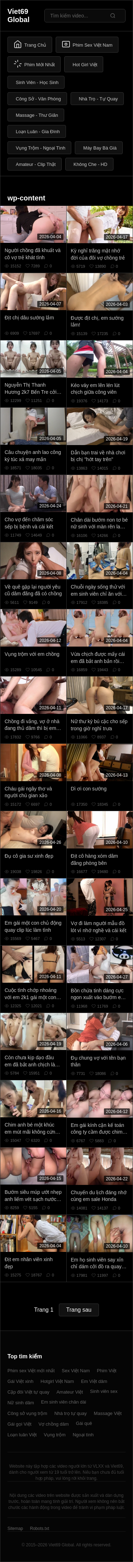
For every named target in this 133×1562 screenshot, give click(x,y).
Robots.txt (39, 1528)
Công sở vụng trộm (27, 1413)
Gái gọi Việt (19, 1424)
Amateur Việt (69, 1392)
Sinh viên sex (103, 1391)
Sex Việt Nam (76, 1370)
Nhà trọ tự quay (70, 1413)
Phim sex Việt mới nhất (31, 1370)
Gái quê (84, 1423)
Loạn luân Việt (22, 1434)
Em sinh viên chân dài (63, 1402)
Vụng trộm (55, 1434)
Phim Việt (106, 1370)
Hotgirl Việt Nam (57, 1381)
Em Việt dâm (94, 1381)
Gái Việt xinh (20, 1381)
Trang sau (79, 1310)
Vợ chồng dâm (54, 1424)
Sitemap (15, 1528)
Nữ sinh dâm (20, 1402)
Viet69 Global (18, 15)
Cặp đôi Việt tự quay (28, 1392)
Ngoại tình (83, 1434)
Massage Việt (108, 1413)
